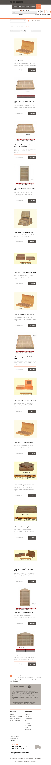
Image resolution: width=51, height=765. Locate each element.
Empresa (12, 714)
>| (20, 675)
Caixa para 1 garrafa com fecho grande (24, 570)
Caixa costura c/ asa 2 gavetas (23, 232)
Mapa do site (28, 718)
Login (33, 6)
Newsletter (12, 740)
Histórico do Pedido (14, 736)
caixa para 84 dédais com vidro (23, 655)
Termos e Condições (15, 720)
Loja (28, 680)
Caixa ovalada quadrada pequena (24, 485)
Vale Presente (28, 725)
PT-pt (17, 2)
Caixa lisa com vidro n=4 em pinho (25, 401)
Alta (11, 681)
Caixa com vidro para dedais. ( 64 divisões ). (24, 189)
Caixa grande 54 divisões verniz (24, 315)
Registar (38, 6)
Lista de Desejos (14, 738)
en (21, 2)
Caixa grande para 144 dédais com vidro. (24, 357)
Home (11, 27)
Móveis (37, 680)
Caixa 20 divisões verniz (21, 61)
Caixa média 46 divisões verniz (23, 443)
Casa (21, 680)
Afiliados (27, 727)
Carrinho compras (26, 6)
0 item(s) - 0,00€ (35, 21)
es (11, 2)
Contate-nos (28, 714)
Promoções (28, 729)
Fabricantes (28, 723)
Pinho (25, 680)
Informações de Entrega (16, 716)
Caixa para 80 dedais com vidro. (24, 613)
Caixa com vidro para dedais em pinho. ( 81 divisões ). (24, 145)
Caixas (28, 27)
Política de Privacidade (15, 718)
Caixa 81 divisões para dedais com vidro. (24, 102)
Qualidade (15, 681)
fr (14, 2)
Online (32, 680)
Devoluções (28, 716)
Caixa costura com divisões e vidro (25, 273)
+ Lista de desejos (18, 70)
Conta (11, 734)
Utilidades (19, 27)
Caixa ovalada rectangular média (24, 527)
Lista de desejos (16, 6)
